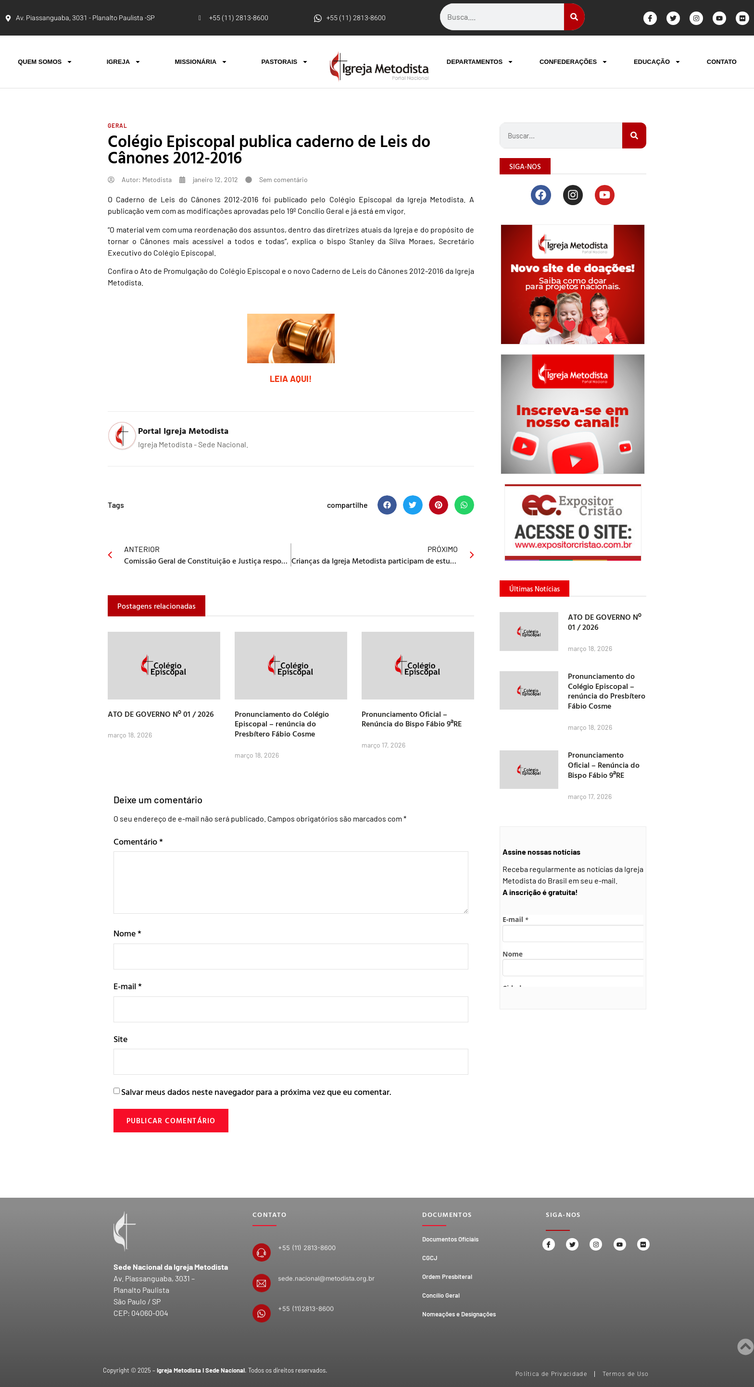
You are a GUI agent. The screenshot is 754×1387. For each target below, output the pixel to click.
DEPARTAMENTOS (480, 62)
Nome (127, 933)
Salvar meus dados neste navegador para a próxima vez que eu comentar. (256, 1094)
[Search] (574, 16)
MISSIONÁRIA (201, 62)
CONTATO (722, 61)
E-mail (127, 987)
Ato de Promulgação (174, 270)
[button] (387, 505)
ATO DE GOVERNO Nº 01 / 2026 (161, 714)
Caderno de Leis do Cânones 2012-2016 (377, 270)
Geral (117, 125)
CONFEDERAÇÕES (574, 62)
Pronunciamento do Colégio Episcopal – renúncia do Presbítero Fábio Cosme (282, 724)
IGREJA (124, 62)
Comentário (138, 841)
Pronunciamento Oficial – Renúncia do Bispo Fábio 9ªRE (412, 719)
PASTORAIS (285, 62)
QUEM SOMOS (45, 62)
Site (120, 1040)
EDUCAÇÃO (657, 62)
